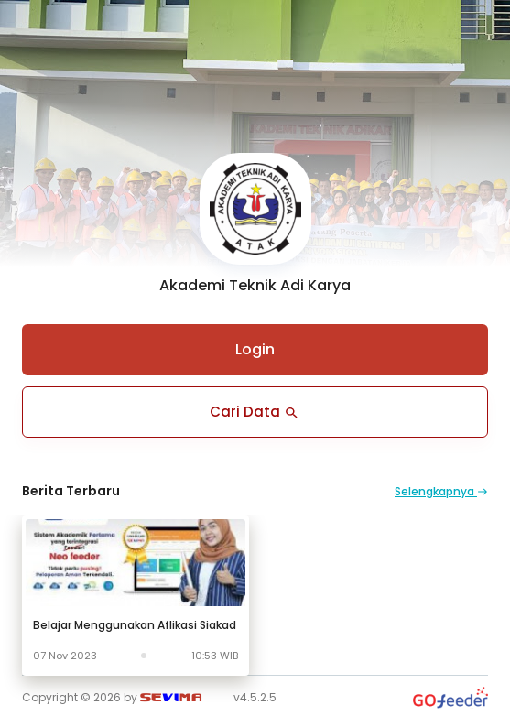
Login (255, 349)
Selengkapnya (441, 491)
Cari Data (255, 411)
